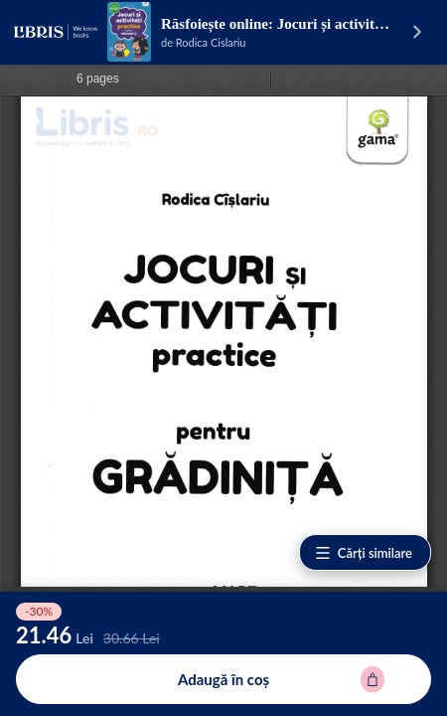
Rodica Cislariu (211, 42)
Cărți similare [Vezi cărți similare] (363, 553)
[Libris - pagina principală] (55, 32)
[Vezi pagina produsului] (129, 32)
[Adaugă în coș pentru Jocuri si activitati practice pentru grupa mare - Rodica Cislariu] (223, 679)
